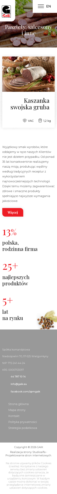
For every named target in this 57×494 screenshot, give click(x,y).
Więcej (13, 212)
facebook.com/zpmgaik (25, 391)
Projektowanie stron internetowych (28, 455)
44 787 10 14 (18, 376)
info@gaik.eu (19, 384)
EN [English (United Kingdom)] (48, 6)
